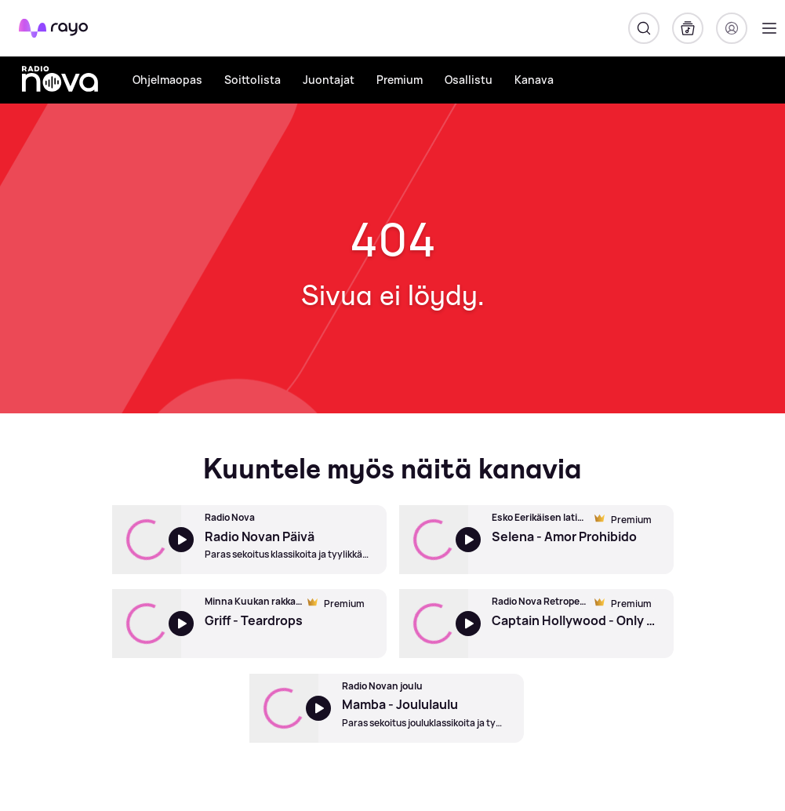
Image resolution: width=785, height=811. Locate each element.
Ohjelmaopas (167, 79)
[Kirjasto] (687, 28)
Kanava (534, 79)
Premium (399, 79)
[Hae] (644, 28)
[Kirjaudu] (731, 28)
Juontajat (328, 79)
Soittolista (252, 79)
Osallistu (468, 79)
